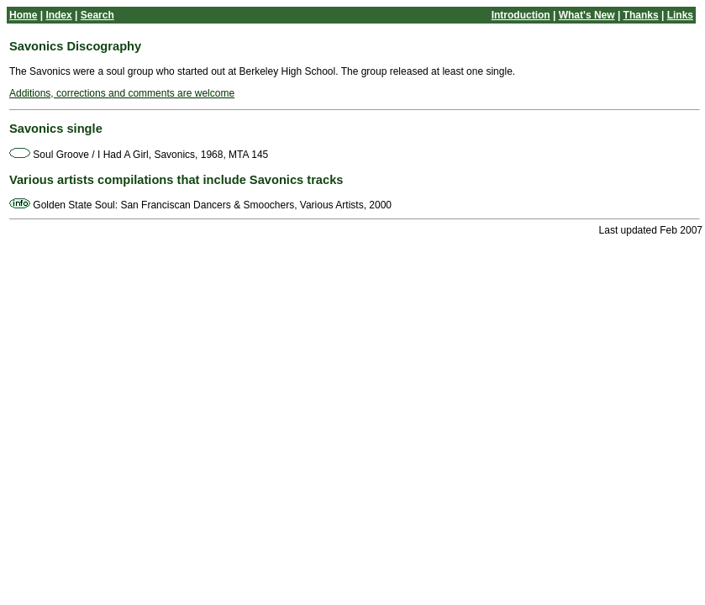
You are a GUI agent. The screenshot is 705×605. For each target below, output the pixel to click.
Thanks (641, 15)
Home (23, 15)
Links (680, 15)
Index (58, 15)
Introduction (521, 15)
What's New (587, 15)
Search (97, 15)
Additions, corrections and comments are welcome (121, 93)
